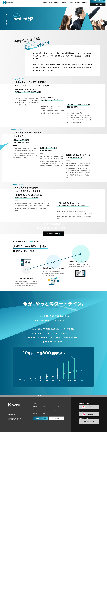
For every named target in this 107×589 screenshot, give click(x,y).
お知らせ (45, 570)
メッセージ (58, 3)
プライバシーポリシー (13, 584)
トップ (6, 15)
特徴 (52, 3)
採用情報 (86, 3)
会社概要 (79, 3)
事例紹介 (65, 3)
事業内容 (46, 3)
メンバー (72, 3)
